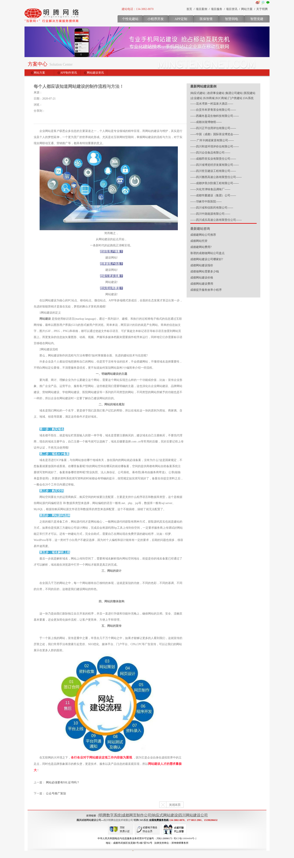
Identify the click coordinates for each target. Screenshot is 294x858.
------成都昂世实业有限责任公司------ (213, 158)
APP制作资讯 (68, 72)
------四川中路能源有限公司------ (210, 213)
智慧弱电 (231, 19)
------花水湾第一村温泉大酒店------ (211, 103)
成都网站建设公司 (91, 820)
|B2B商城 (208, 98)
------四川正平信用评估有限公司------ (213, 128)
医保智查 (206, 19)
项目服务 (216, 9)
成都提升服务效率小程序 (206, 289)
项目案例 (201, 9)
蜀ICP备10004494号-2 (185, 838)
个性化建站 (130, 19)
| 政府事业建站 (215, 93)
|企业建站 (196, 98)
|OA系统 (248, 98)
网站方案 (247, 9)
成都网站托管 (198, 240)
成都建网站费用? (201, 247)
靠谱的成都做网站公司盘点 (207, 253)
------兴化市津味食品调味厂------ (210, 189)
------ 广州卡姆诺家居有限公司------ (212, 140)
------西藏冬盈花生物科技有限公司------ (214, 115)
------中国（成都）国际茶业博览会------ (214, 134)
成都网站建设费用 (201, 283)
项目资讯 (231, 9)
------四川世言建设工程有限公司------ (213, 170)
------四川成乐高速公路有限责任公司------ (216, 219)
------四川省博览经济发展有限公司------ (214, 164)
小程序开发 (155, 19)
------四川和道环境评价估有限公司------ (214, 146)
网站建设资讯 (95, 72)
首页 (189, 9)
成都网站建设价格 (201, 277)
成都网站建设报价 (201, 265)
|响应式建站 (197, 93)
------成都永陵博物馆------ (206, 122)
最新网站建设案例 (203, 86)
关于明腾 (262, 9)
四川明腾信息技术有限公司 (118, 820)
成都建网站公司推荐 (203, 234)
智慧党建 (256, 19)
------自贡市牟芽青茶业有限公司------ (213, 109)
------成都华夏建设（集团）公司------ (213, 195)
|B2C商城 (221, 98)
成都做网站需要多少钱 (204, 271)
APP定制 (181, 19)
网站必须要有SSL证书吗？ (62, 782)
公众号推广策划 (56, 793)
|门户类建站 (234, 98)
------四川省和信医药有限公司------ (211, 207)
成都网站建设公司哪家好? (206, 259)
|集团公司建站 (234, 93)
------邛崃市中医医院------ (206, 201)
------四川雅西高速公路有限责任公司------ (216, 177)
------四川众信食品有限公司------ (210, 152)
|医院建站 (249, 93)
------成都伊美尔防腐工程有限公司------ (214, 183)
